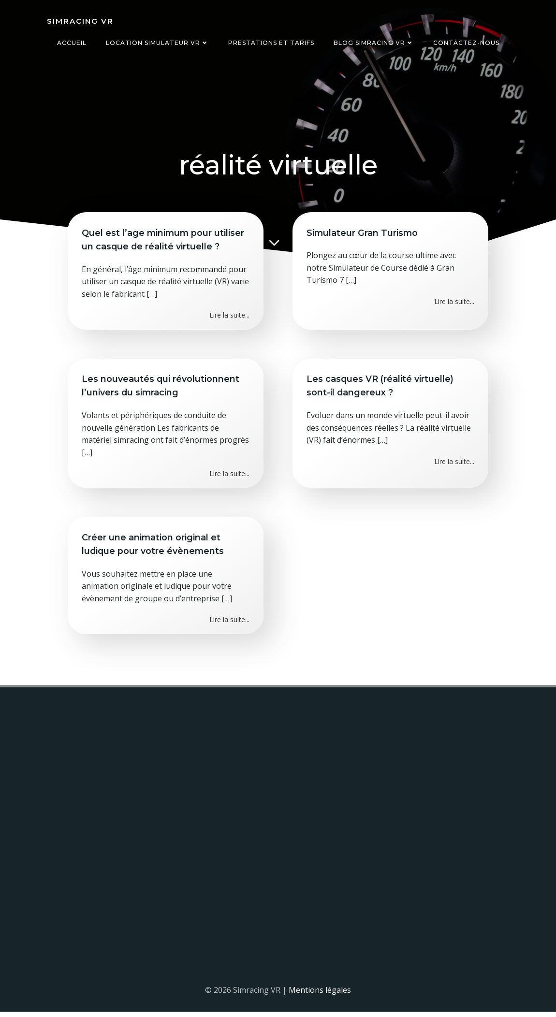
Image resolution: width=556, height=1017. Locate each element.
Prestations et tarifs (271, 42)
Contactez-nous (466, 42)
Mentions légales (320, 995)
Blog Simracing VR (374, 42)
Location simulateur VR (157, 42)
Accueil (72, 42)
